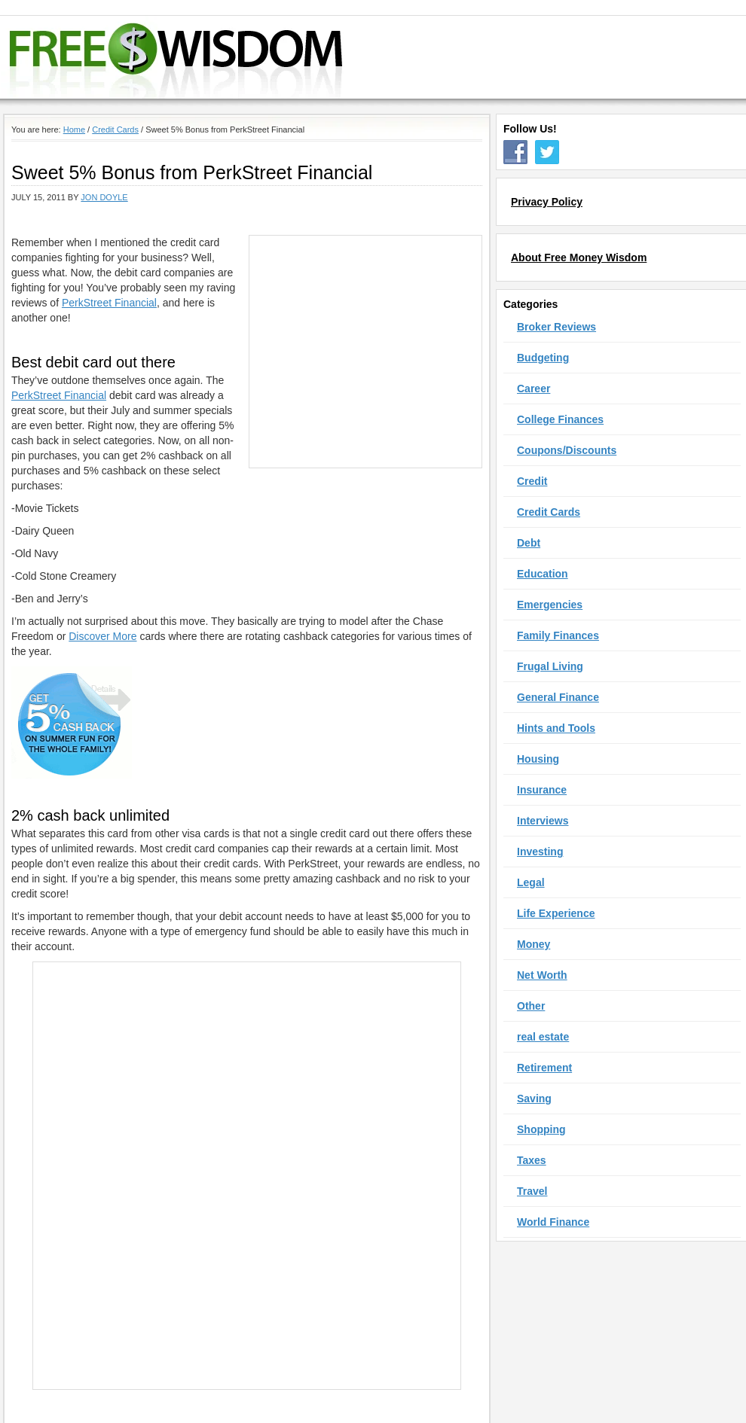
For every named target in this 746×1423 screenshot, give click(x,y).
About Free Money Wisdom (579, 257)
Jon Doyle (104, 197)
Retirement (544, 1068)
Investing (540, 852)
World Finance (553, 1222)
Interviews (542, 821)
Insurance (542, 790)
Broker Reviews (556, 327)
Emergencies (549, 605)
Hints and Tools (556, 728)
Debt (528, 543)
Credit (532, 481)
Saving (534, 1098)
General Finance (558, 697)
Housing (538, 759)
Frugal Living (550, 666)
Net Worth (542, 975)
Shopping (541, 1129)
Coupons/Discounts (566, 450)
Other (531, 1006)
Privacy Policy (546, 202)
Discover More (102, 636)
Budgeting (543, 358)
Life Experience (556, 913)
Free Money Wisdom (362, 57)
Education (542, 574)
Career (533, 388)
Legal (531, 882)
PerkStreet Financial (109, 303)
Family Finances (558, 635)
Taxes (531, 1160)
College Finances (560, 419)
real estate (543, 1037)
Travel (532, 1191)
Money (533, 944)
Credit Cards (548, 512)
